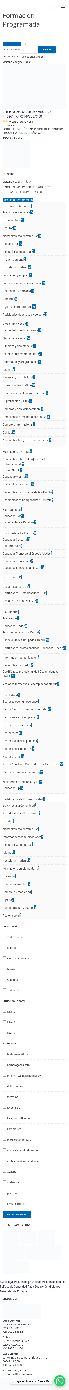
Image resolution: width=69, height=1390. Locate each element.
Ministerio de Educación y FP (22, 782)
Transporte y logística (18, 212)
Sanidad (8, 821)
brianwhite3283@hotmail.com (25, 1075)
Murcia (11, 969)
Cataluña (12, 979)
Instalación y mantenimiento (22, 354)
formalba (8, 174)
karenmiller (14, 1129)
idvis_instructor (16, 1203)
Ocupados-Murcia (15, 476)
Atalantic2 (13, 1182)
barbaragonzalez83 (18, 1065)
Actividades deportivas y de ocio (25, 314)
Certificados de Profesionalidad (24, 799)
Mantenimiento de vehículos (22, 236)
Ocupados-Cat (13, 516)
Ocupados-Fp (13, 788)
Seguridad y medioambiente (22, 330)
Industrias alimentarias (19, 251)
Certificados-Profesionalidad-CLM (25, 593)
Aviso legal (6, 1281)
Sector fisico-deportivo (18, 748)
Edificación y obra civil (18, 291)
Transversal (11, 618)
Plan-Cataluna (12, 509)
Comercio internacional (19, 424)
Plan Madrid (11, 612)
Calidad (9, 432)
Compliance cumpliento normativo (26, 417)
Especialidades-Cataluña (19, 522)
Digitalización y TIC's (17, 401)
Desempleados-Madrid (18, 665)
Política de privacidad (28, 1281)
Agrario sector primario (19, 306)
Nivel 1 (11, 1022)
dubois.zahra (15, 1086)
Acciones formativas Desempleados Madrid (31, 684)
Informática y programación (22, 362)
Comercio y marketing (17, 892)
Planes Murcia (12, 470)
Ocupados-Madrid (15, 626)
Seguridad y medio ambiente (21, 813)
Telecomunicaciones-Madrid (21, 632)
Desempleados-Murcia (18, 484)
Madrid (11, 947)
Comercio (10, 299)
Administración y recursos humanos (27, 440)
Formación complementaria (21, 868)
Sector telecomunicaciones (21, 701)
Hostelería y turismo (17, 267)
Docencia (9, 876)
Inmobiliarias (12, 243)
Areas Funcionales (15, 324)
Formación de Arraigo (17, 451)
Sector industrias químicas (20, 741)
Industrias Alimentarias (18, 844)
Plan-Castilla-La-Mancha (19, 533)
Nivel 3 (11, 1011)
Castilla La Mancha (18, 958)
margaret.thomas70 (19, 1139)
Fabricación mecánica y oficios (24, 283)
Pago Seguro (36, 1286)
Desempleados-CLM (16, 586)
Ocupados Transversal (18, 561)
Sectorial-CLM (12, 546)
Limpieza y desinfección (19, 346)
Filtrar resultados (16, 1214)
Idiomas (9, 369)
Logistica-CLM (12, 577)
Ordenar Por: (11, 56)
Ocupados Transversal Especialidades (27, 553)
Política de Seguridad (13, 1286)
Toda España (14, 937)
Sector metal (12, 733)
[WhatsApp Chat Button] (59, 1380)
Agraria (8, 900)
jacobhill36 (13, 1107)
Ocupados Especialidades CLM (23, 567)
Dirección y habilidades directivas (25, 393)
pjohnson (12, 1193)
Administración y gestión (19, 907)
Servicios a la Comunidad (19, 805)
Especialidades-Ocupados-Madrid (26, 640)
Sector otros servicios (17, 725)
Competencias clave (16, 884)
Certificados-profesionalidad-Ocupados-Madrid (34, 648)
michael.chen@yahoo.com (23, 1150)
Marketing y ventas (16, 338)
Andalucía (13, 990)
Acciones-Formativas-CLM (20, 601)
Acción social (12, 915)
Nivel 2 (11, 1033)
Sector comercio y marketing (23, 772)
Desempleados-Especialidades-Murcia (28, 492)
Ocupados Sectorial (16, 539)
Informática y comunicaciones (23, 837)
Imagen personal (14, 259)
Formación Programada (18, 200)
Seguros (9, 228)
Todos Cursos (14, 44)
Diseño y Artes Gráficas (19, 385)
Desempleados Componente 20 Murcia (28, 500)
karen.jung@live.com (19, 1118)
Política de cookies (54, 1281)
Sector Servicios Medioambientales (27, 709)
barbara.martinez (17, 1054)
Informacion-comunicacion (21, 657)
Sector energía (13, 756)
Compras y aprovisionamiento (23, 409)
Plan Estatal (11, 695)
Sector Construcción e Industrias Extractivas (33, 764)
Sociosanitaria (13, 220)
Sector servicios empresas (21, 717)
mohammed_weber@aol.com (24, 1161)
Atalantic (12, 1171)
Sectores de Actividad (17, 206)
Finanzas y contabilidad (19, 377)
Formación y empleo (17, 275)
